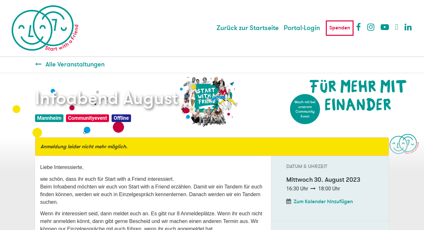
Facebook (360, 26)
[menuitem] (247, 28)
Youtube (384, 26)
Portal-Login (302, 28)
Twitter (399, 26)
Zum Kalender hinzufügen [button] (323, 201)
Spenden (339, 27)
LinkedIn (408, 26)
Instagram (371, 26)
